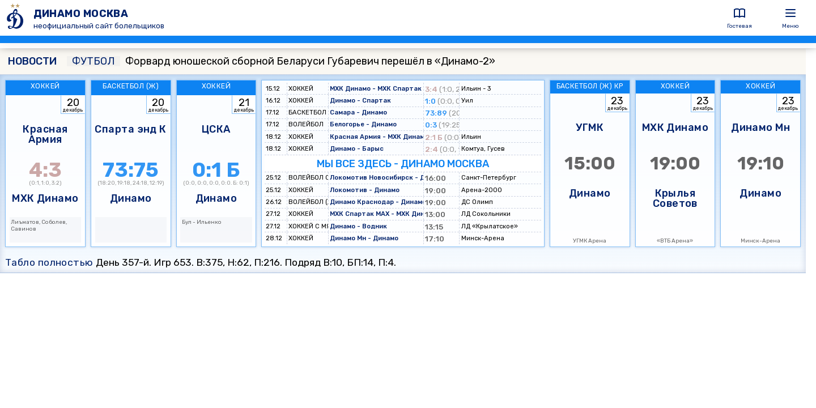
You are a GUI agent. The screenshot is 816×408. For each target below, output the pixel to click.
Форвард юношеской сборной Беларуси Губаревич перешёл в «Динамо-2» (281, 61)
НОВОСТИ (32, 61)
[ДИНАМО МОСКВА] (16, 18)
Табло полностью (49, 262)
